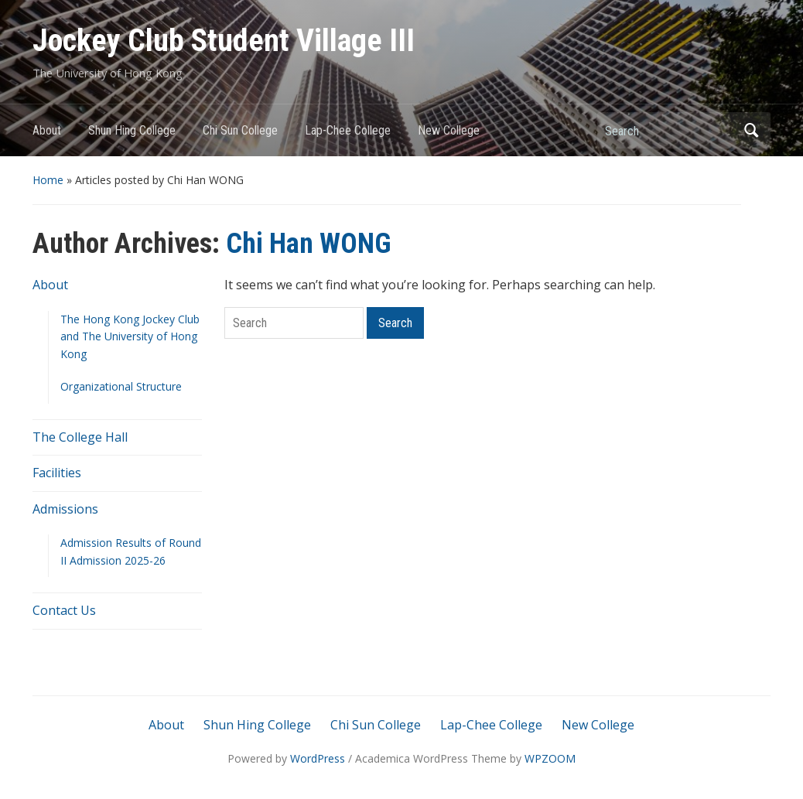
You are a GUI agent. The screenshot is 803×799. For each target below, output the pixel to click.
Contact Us (64, 610)
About (46, 130)
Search (751, 130)
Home (47, 179)
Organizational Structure (121, 386)
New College (449, 130)
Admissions (65, 508)
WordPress (317, 758)
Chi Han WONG (308, 243)
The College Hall (80, 437)
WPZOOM (550, 758)
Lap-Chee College (348, 130)
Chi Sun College (240, 130)
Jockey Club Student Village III (223, 40)
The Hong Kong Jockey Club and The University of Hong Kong (130, 336)
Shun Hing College (132, 130)
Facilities (56, 472)
